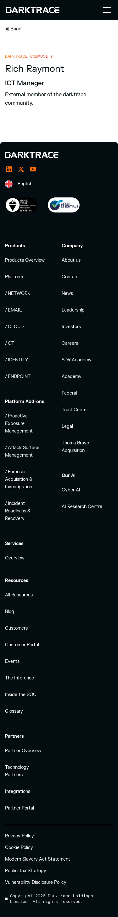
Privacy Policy (19, 836)
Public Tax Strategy (25, 870)
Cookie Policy (19, 847)
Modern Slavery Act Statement (37, 859)
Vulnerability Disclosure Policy (35, 882)
